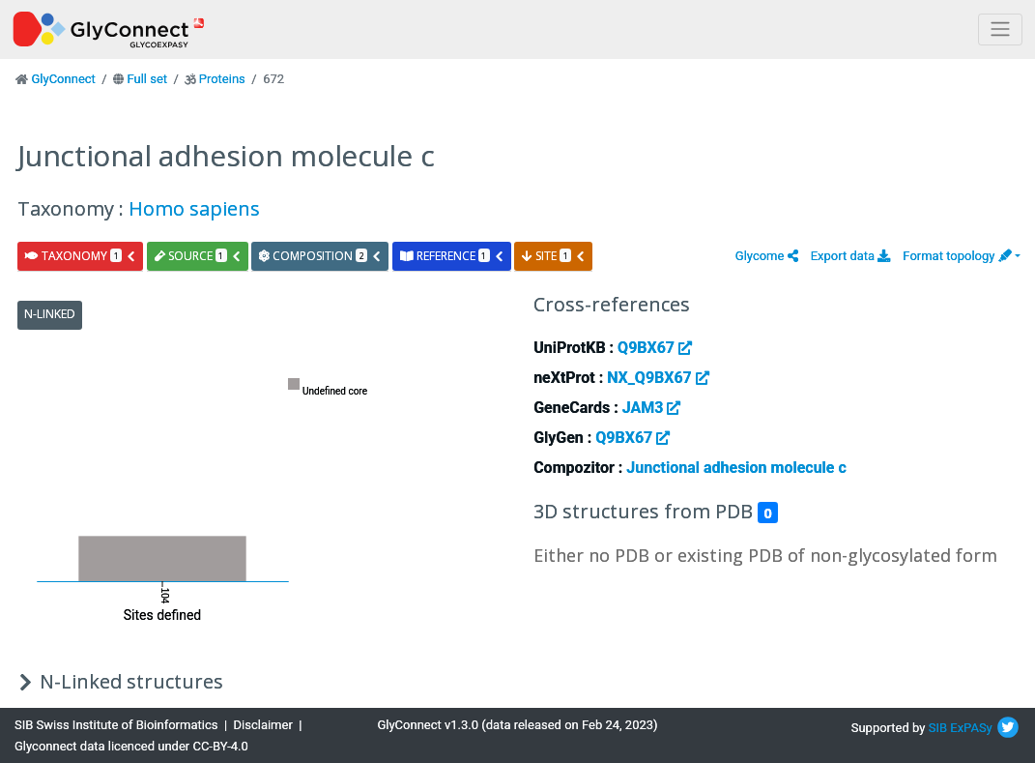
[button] (766, 256)
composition (320, 256)
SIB (938, 727)
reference (452, 256)
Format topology (957, 256)
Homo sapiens (194, 208)
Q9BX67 (655, 347)
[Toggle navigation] (1000, 29)
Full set (147, 79)
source (198, 256)
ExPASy (971, 727)
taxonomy (80, 256)
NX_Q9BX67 (658, 377)
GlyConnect (63, 79)
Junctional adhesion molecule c (736, 467)
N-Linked (49, 314)
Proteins (222, 79)
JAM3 (651, 407)
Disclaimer (263, 725)
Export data (851, 256)
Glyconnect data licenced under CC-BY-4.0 (131, 746)
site (554, 256)
